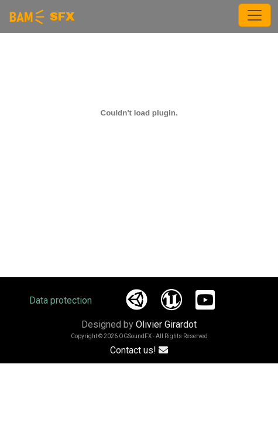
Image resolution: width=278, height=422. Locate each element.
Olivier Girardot (166, 324)
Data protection (60, 300)
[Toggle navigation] (254, 15)
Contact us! (139, 350)
